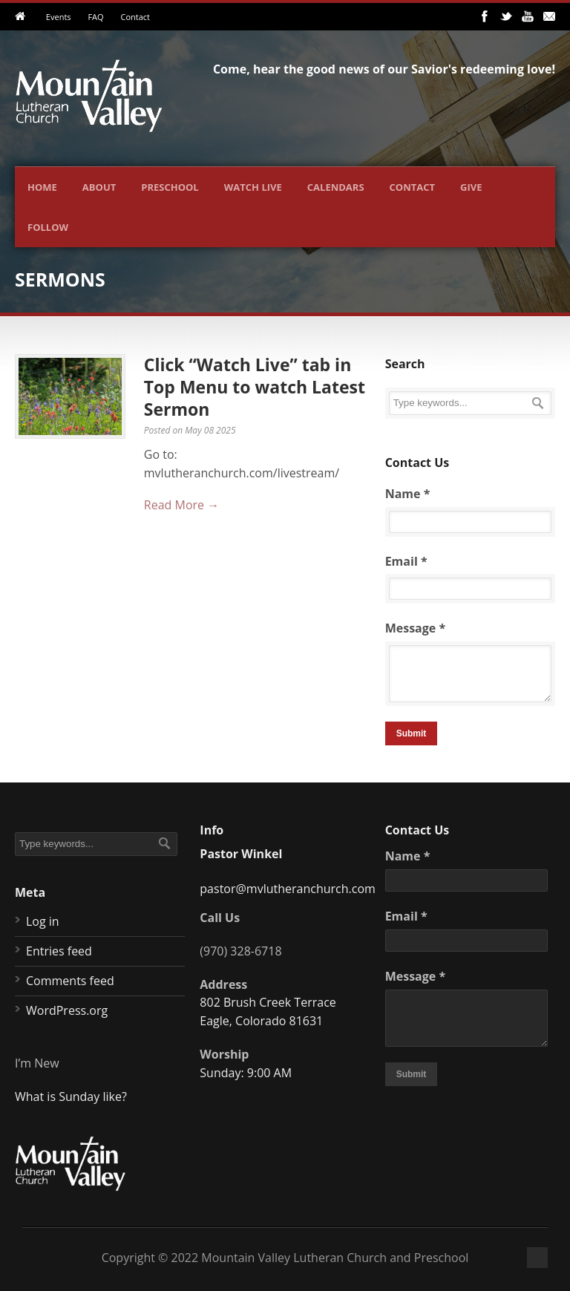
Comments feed (70, 981)
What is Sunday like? (71, 1096)
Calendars (335, 187)
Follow (47, 227)
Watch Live (253, 187)
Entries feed (59, 951)
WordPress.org (67, 1010)
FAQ (95, 16)
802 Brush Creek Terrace (267, 1002)
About (99, 187)
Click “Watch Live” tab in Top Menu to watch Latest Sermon (254, 387)
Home (42, 187)
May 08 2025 (210, 430)
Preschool (169, 187)
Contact (135, 16)
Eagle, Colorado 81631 (261, 1021)
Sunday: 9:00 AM (246, 1073)
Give (471, 187)
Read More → (181, 505)
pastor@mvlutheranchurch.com (288, 888)
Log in (42, 921)
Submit (411, 733)
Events (58, 16)
